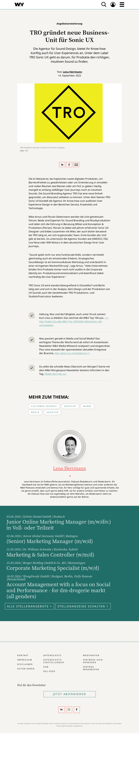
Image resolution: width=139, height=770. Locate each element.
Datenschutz (52, 655)
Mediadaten (91, 655)
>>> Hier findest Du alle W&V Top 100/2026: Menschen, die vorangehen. (74, 321)
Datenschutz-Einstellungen (53, 661)
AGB (46, 667)
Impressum (24, 659)
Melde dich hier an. (55, 374)
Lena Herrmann (72, 72)
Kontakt (23, 655)
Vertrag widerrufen (91, 668)
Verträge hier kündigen (93, 661)
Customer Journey (44, 406)
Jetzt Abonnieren (69, 694)
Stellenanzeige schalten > (83, 606)
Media (35, 412)
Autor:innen (26, 668)
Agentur (70, 406)
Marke (87, 406)
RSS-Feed (49, 671)
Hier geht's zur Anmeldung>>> (72, 353)
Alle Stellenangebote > (29, 606)
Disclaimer (25, 664)
